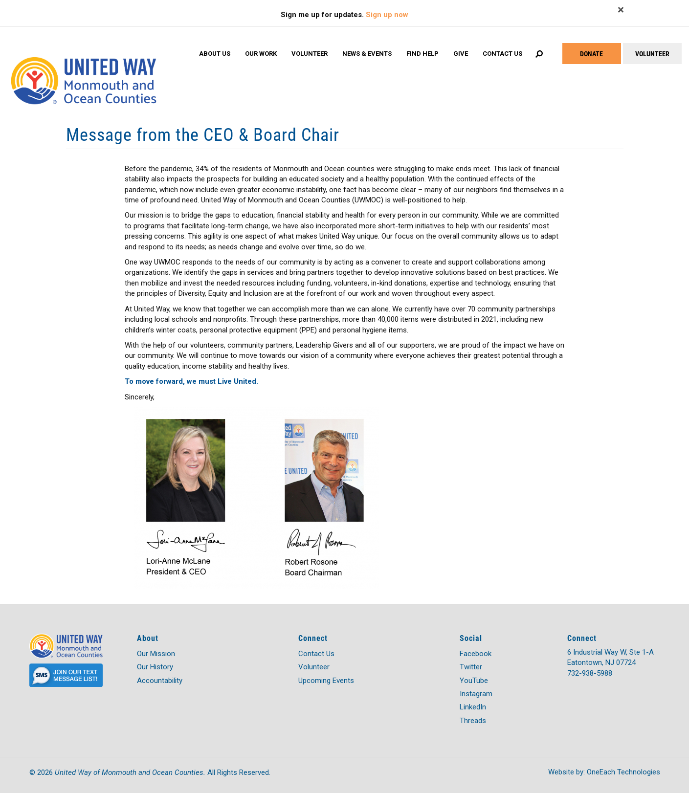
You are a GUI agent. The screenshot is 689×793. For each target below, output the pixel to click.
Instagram (476, 693)
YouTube (474, 680)
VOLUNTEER (652, 53)
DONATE (591, 53)
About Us (214, 53)
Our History (155, 666)
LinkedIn (473, 707)
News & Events (367, 53)
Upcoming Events (326, 680)
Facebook (475, 653)
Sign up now (387, 14)
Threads (473, 720)
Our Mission (156, 653)
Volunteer (309, 53)
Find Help (422, 53)
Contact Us (502, 53)
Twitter (471, 666)
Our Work (261, 53)
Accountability (159, 680)
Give (460, 53)
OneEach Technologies (623, 772)
